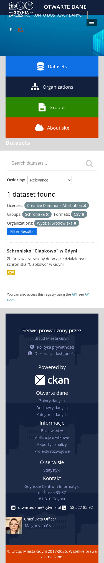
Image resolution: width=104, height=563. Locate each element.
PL (12, 29)
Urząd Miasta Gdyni (52, 338)
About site (52, 127)
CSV (11, 272)
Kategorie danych (52, 414)
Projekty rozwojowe (52, 451)
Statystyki (51, 470)
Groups (52, 107)
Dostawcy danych (52, 407)
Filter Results (21, 231)
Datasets (52, 66)
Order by (15, 179)
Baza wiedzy (52, 430)
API (74, 294)
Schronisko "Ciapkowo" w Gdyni (42, 251)
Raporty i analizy (52, 444)
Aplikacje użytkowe (52, 437)
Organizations (52, 87)
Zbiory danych (52, 400)
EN (20, 29)
